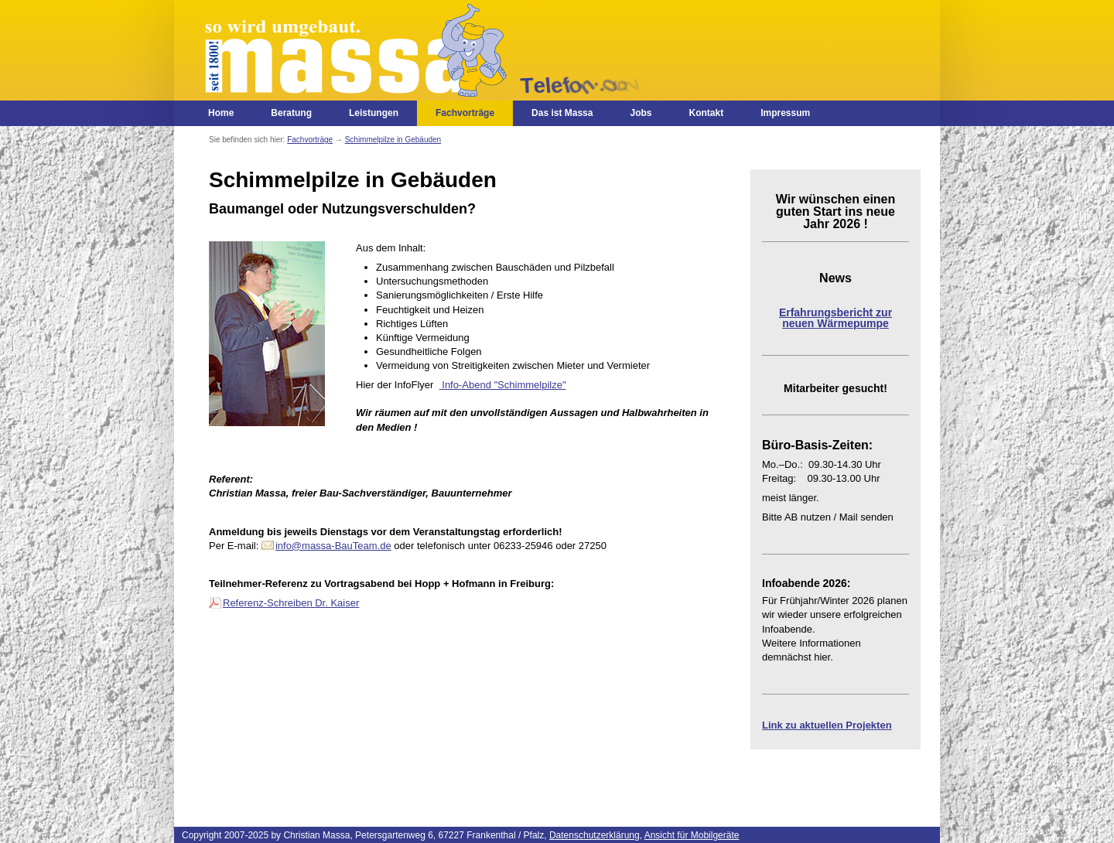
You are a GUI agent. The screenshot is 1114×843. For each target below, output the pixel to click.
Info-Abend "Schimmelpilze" (502, 385)
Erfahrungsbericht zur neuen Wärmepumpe (835, 317)
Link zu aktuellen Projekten (827, 725)
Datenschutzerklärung (594, 835)
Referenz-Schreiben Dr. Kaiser (291, 603)
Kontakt (706, 113)
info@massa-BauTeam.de (333, 545)
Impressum (785, 113)
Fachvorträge (465, 113)
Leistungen (373, 113)
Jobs (640, 113)
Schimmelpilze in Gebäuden (393, 139)
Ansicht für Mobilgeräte (692, 835)
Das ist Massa (562, 113)
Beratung (291, 113)
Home (221, 113)
